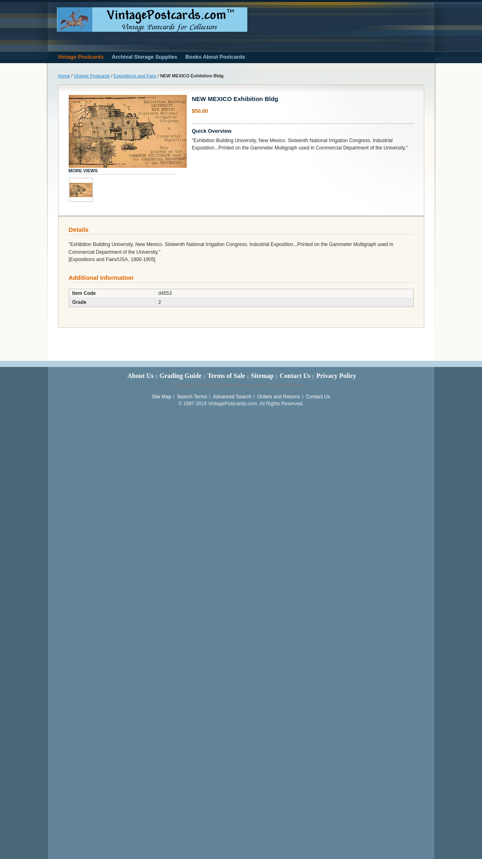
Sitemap (262, 375)
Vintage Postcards (92, 75)
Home (64, 75)
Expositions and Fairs (134, 75)
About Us (140, 375)
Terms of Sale (226, 375)
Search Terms (192, 397)
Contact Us (294, 375)
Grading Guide (180, 375)
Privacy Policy (336, 375)
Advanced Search (232, 397)
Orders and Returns (278, 397)
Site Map (161, 397)
